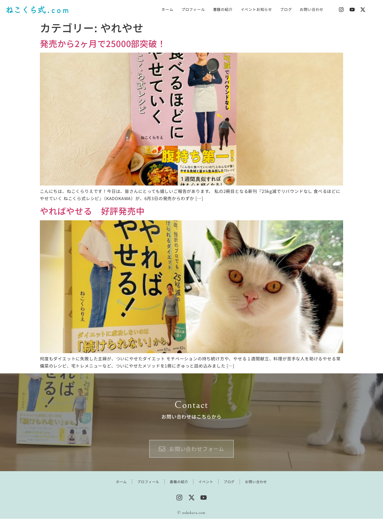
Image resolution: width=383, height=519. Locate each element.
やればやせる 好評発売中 (92, 211)
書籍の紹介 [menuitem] (223, 9)
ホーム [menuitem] (167, 9)
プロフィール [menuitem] (193, 9)
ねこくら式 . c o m (36, 9)
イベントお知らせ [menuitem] (256, 9)
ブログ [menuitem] (286, 9)
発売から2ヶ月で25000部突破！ (103, 43)
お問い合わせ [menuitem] (311, 9)
